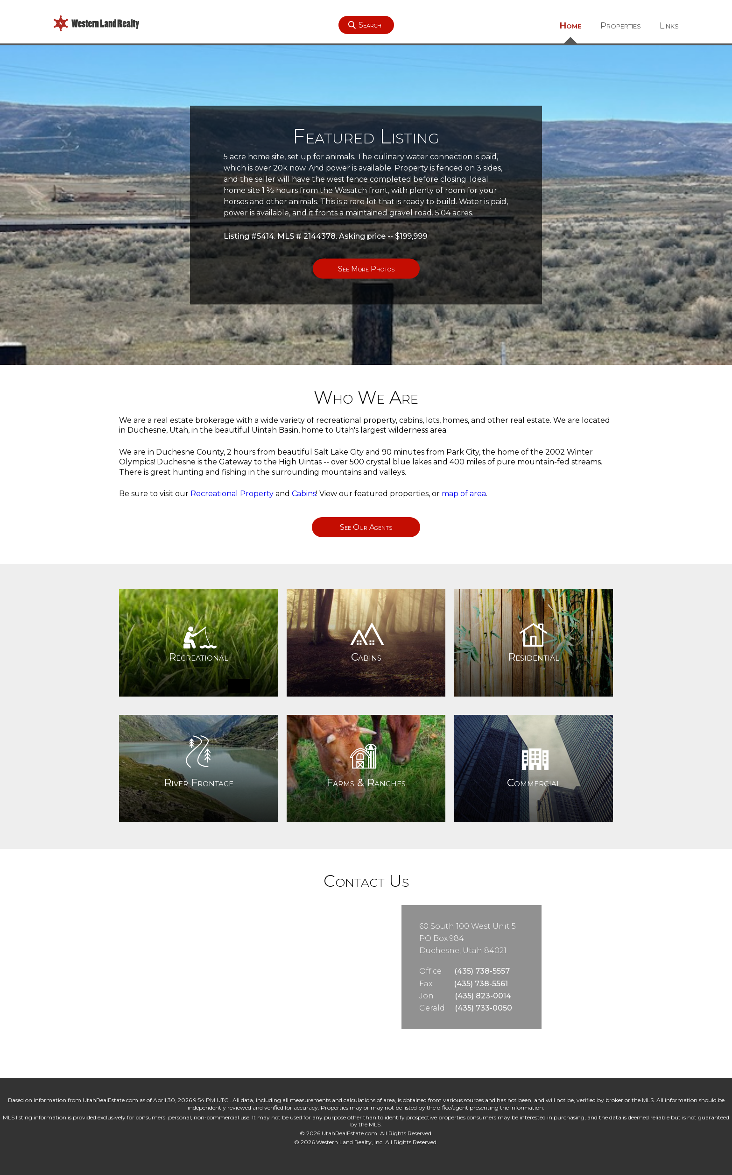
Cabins (304, 493)
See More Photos (366, 268)
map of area (464, 493)
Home (571, 26)
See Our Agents (366, 527)
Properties (620, 26)
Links (669, 26)
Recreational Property (232, 493)
